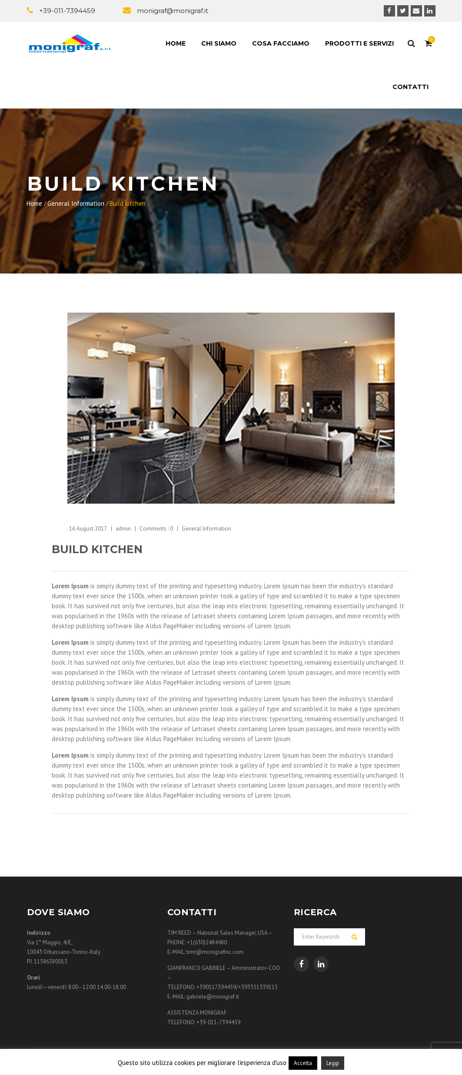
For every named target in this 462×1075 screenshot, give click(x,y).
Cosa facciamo (280, 43)
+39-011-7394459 (67, 11)
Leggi (332, 1063)
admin (123, 528)
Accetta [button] (303, 1063)
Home (176, 43)
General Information (75, 203)
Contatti (410, 87)
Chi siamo (218, 43)
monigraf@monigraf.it (172, 11)
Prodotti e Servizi (359, 43)
